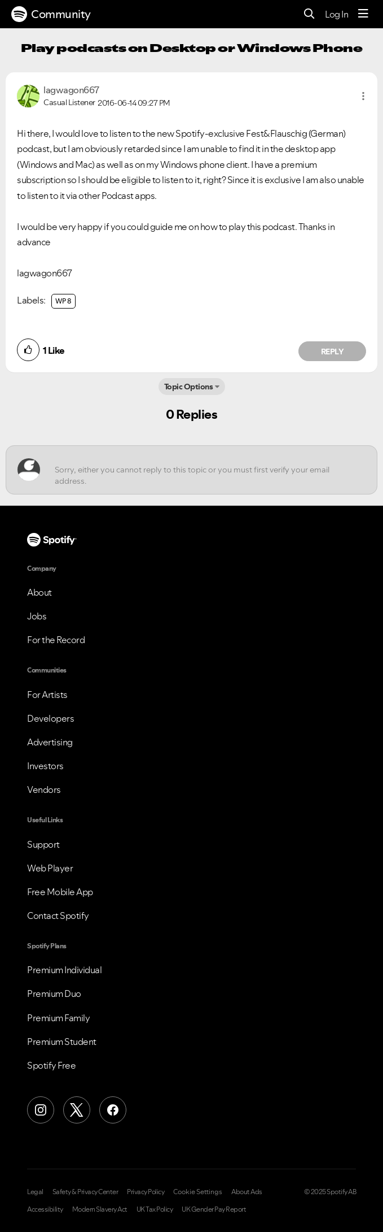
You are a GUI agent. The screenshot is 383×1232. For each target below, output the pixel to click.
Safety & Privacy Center (85, 1191)
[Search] (309, 14)
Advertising (50, 742)
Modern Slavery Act (99, 1209)
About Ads (246, 1191)
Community (51, 14)
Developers (50, 718)
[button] (363, 96)
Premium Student (61, 1041)
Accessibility (45, 1209)
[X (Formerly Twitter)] (76, 1109)
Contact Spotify (58, 915)
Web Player (50, 868)
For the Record (56, 640)
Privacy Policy (145, 1191)
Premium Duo (54, 993)
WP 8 (63, 301)
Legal (35, 1191)
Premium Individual (64, 970)
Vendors (44, 789)
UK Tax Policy (155, 1209)
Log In (336, 14)
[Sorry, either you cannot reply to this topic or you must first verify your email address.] (201, 470)
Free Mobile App (60, 892)
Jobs (36, 616)
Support (43, 844)
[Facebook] (112, 1109)
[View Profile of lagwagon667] (71, 90)
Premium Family (58, 1018)
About (39, 592)
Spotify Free (51, 1065)
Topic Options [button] (188, 386)
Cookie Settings (197, 1191)
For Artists (47, 694)
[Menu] (363, 14)
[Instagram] (40, 1109)
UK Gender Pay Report (214, 1209)
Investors (45, 766)
